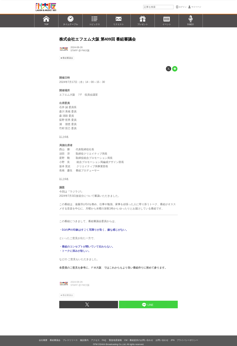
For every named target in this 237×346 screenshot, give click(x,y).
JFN (172, 340)
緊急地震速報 (115, 340)
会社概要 (43, 340)
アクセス (95, 340)
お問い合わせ (162, 340)
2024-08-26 (76, 47)
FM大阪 (85, 50)
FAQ (104, 340)
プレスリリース (70, 340)
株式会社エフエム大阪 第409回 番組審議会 (97, 39)
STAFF (74, 50)
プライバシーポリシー (187, 340)
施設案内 (84, 340)
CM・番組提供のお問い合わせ (138, 340)
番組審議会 (55, 340)
